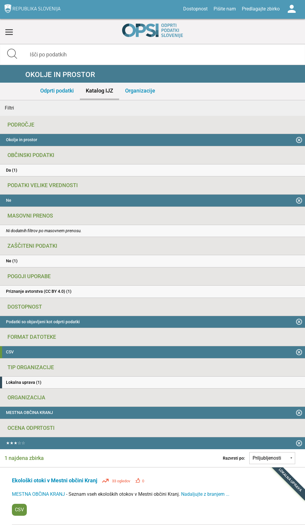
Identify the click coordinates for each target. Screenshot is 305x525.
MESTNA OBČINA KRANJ (39, 494)
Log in (292, 9)
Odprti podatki (57, 90)
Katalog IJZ (99, 90)
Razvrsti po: (234, 458)
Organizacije (140, 90)
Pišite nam (225, 9)
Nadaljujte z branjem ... (205, 494)
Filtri (9, 108)
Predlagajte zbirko (261, 9)
